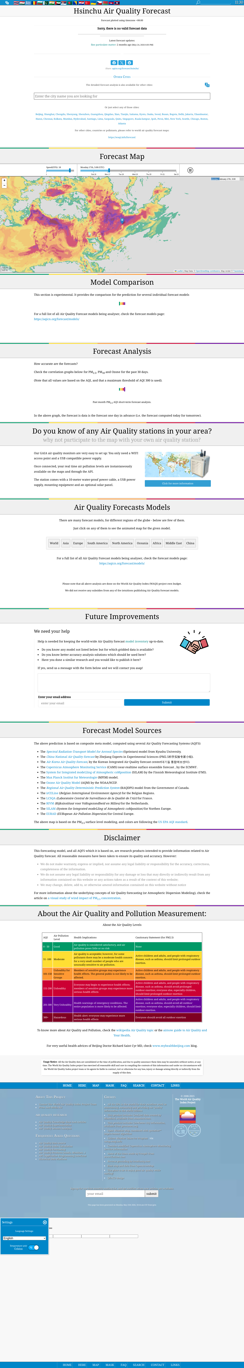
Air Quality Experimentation (55, 1214)
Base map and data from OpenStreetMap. (131, 1255)
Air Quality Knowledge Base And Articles (62, 1211)
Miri (166, 118)
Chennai (47, 118)
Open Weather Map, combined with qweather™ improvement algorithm (132, 1222)
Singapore (128, 118)
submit (151, 1283)
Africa (157, 543)
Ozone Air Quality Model (63, 827)
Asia (66, 543)
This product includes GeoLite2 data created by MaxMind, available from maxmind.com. (132, 1206)
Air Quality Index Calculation (56, 1235)
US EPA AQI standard (172, 867)
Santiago (91, 118)
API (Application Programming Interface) (62, 1245)
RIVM (50, 848)
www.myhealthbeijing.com (171, 1090)
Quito (118, 118)
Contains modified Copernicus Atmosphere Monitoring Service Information (137, 1237)
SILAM (51, 853)
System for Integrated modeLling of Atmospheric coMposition (88, 817)
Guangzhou (97, 114)
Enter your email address (54, 742)
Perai (160, 118)
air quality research (51, 1204)
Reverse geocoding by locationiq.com (129, 1250)
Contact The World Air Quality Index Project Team (67, 1193)
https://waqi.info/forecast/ (122, 137)
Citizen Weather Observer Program (128, 1227)
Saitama (133, 114)
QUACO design (116, 1267)
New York (175, 118)
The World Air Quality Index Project (187, 1190)
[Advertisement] (122, 622)
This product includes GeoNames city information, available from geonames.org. (134, 1214)
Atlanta (122, 123)
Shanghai (49, 114)
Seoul (158, 114)
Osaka (150, 114)
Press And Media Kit (50, 1197)
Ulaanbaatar (201, 114)
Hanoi (39, 118)
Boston (204, 118)
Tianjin (124, 114)
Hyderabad (79, 118)
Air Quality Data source (52, 1232)
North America (122, 543)
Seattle (185, 118)
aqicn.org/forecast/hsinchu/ (125, 68)
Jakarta (189, 114)
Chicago (195, 118)
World (54, 543)
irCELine (52, 838)
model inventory (136, 686)
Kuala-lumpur (142, 118)
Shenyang (72, 114)
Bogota (173, 114)
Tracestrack (238, 271)
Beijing (39, 114)
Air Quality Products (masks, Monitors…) (62, 1242)
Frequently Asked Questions (58, 1225)
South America (97, 543)
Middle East (174, 543)
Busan (165, 114)
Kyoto (142, 114)
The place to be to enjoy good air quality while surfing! (132, 1261)
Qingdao (108, 114)
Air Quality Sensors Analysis (55, 1218)
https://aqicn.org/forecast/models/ (56, 319)
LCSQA (51, 843)
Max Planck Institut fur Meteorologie (71, 822)
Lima (100, 118)
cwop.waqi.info (113, 1231)
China (190, 543)
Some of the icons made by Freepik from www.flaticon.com (129, 1245)
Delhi (181, 114)
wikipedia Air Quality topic (135, 1075)
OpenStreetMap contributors (208, 271)
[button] (122, 221)
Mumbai (67, 118)
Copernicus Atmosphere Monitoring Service (76, 812)
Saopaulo (109, 118)
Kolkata (58, 118)
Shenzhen (84, 114)
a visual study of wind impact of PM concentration (84, 943)
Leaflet (179, 271)
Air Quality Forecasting (52, 1239)
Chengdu (60, 114)
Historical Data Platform (53, 1248)
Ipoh (153, 118)
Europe (78, 543)
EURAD (51, 858)
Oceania (142, 543)
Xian (117, 114)
